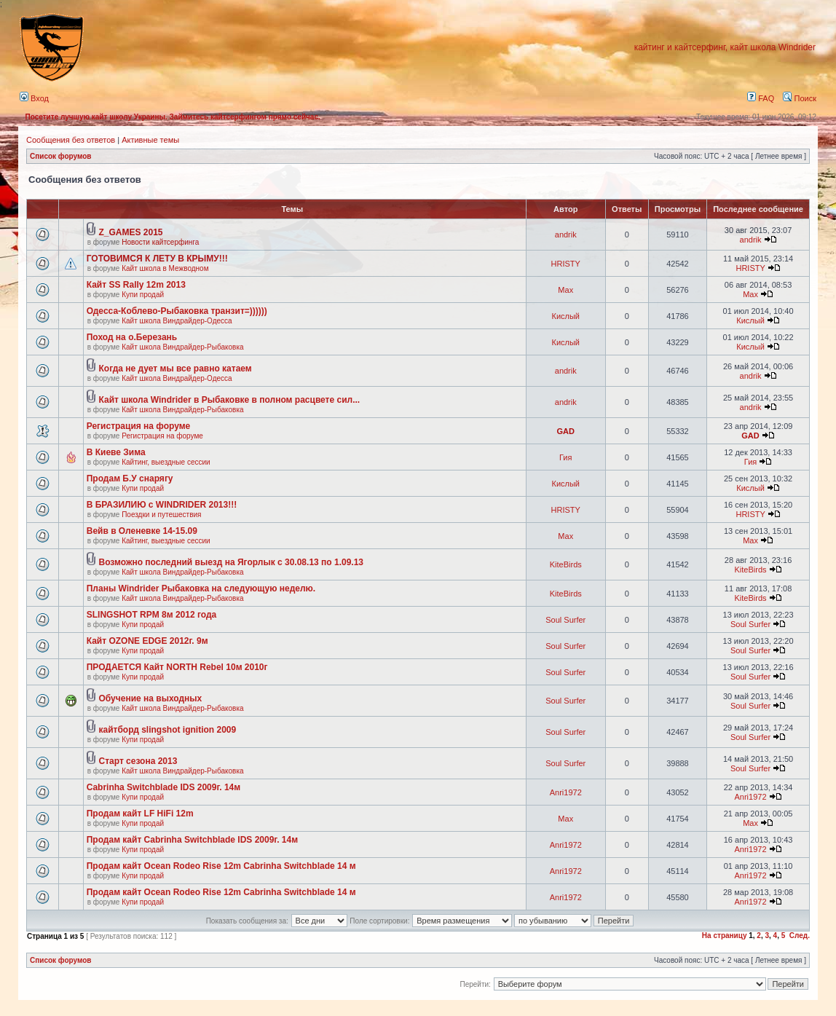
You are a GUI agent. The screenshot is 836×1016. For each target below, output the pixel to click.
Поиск (799, 98)
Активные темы (150, 139)
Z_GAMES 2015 (131, 232)
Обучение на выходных (150, 698)
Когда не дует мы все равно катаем (175, 368)
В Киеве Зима (116, 452)
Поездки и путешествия (161, 515)
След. (799, 936)
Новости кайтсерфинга (160, 242)
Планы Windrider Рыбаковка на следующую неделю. (201, 588)
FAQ (760, 98)
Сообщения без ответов (70, 139)
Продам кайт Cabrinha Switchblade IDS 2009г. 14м (192, 840)
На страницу (724, 936)
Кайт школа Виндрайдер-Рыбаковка (182, 347)
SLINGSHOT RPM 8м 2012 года (152, 615)
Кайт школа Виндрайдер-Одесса (177, 321)
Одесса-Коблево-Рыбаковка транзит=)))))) (177, 311)
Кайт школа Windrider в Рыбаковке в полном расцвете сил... (229, 400)
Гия (565, 457)
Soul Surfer (565, 619)
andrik (566, 234)
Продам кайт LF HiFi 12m (140, 813)
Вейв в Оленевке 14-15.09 (142, 531)
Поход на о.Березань (132, 337)
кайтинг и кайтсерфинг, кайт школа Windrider (725, 47)
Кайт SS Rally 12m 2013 (136, 285)
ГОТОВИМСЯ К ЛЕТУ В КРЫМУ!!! (157, 258)
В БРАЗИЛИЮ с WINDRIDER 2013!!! (162, 505)
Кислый (565, 316)
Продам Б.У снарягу (130, 478)
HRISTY (565, 263)
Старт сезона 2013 (138, 761)
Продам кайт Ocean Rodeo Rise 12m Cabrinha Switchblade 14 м (221, 866)
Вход (34, 98)
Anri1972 (566, 792)
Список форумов (61, 156)
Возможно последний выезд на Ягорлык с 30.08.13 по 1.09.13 (231, 562)
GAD (566, 431)
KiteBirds (566, 564)
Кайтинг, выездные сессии (166, 462)
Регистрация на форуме (139, 426)
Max (565, 289)
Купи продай (143, 295)
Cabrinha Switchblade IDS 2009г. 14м (163, 787)
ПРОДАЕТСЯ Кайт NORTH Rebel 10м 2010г (177, 667)
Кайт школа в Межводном (165, 268)
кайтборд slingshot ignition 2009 (168, 730)
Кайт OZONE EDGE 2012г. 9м (147, 641)
